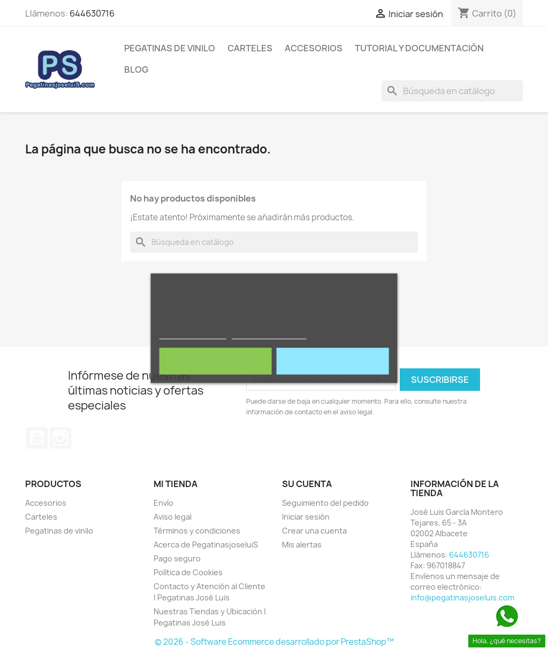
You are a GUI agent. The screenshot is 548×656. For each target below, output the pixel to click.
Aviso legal (173, 517)
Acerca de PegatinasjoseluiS (206, 544)
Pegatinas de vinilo (169, 48)
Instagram (60, 438)
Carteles (249, 48)
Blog (136, 69)
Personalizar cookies (269, 333)
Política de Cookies (188, 572)
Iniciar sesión (306, 517)
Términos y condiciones (197, 531)
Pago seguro (177, 558)
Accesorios (313, 48)
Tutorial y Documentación (419, 48)
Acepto (332, 361)
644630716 (92, 13)
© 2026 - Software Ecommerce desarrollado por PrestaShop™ (274, 641)
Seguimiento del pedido (325, 503)
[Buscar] (452, 91)
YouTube (37, 438)
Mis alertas (302, 544)
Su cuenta (307, 484)
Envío (163, 503)
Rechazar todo (215, 361)
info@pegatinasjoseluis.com (462, 597)
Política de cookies (192, 333)
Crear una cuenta (314, 531)
